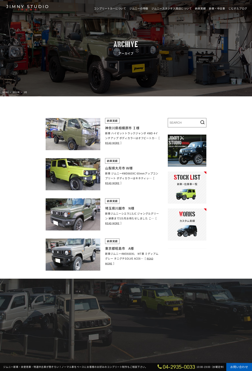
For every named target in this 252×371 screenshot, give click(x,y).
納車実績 (200, 8)
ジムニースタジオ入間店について (171, 8)
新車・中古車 (217, 8)
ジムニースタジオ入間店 (27, 17)
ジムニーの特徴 (138, 8)
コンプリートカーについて (110, 8)
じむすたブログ (237, 8)
